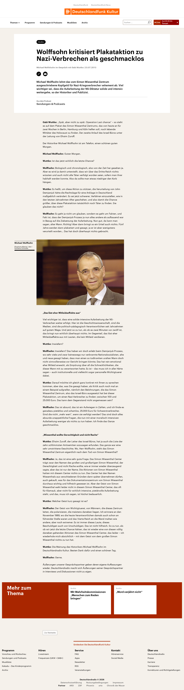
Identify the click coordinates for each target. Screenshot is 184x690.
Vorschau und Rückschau (14, 654)
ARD (72, 685)
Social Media (117, 658)
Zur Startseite (50, 633)
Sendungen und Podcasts (14, 658)
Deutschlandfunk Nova (100, 5)
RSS (76, 666)
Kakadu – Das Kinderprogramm (16, 666)
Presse (151, 658)
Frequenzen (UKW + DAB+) (50, 658)
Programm (30, 23)
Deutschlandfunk (81, 5)
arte (100, 685)
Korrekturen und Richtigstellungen (164, 670)
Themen (14, 23)
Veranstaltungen (82, 670)
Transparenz (153, 666)
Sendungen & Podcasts (51, 23)
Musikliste (72, 23)
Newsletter (80, 662)
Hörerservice (117, 654)
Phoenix (90, 685)
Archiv (85, 23)
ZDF (80, 685)
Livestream (43, 654)
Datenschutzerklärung (71, 682)
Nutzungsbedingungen (97, 682)
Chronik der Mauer (116, 685)
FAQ (77, 654)
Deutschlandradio (156, 654)
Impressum (118, 682)
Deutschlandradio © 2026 (92, 679)
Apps (77, 658)
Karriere (151, 662)
